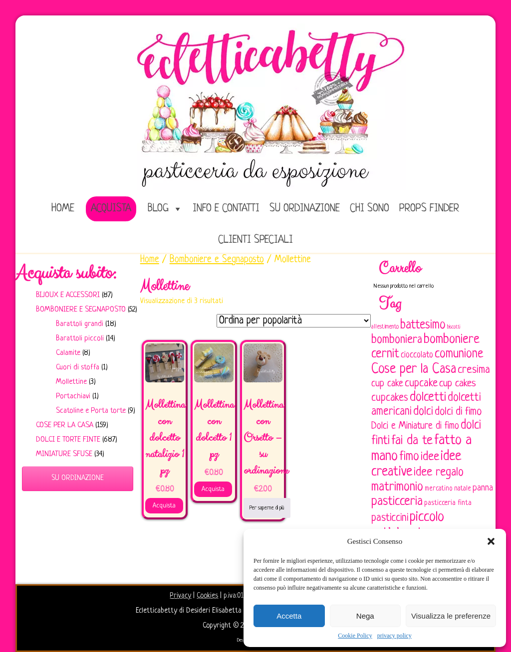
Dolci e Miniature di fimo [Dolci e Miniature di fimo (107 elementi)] (415, 426)
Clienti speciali (255, 240)
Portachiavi (73, 396)
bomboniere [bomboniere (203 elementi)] (452, 339)
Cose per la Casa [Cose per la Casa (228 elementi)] (413, 369)
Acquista (111, 208)
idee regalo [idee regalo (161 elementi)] (439, 472)
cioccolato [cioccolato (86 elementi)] (417, 355)
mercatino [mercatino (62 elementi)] (439, 488)
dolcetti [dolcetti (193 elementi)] (428, 397)
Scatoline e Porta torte (91, 411)
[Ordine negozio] (294, 320)
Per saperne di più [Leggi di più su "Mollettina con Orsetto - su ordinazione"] (267, 508)
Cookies (207, 596)
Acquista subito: (65, 273)
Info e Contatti (226, 208)
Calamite (68, 353)
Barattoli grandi (79, 324)
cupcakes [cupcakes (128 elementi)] (389, 398)
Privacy (180, 596)
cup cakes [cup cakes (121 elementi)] (457, 383)
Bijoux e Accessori (68, 295)
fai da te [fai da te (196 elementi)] (412, 441)
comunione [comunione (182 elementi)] (459, 354)
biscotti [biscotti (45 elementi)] (453, 327)
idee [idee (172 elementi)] (430, 457)
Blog (158, 208)
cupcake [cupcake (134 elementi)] (421, 383)
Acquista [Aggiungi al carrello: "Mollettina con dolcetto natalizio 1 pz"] (164, 505)
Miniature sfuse (64, 454)
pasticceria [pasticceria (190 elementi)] (397, 502)
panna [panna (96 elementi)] (483, 488)
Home (149, 259)
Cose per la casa (64, 425)
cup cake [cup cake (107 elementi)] (387, 383)
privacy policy (394, 635)
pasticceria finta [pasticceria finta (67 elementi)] (448, 503)
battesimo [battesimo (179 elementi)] (423, 325)
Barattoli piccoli (80, 338)
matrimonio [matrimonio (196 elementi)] (397, 487)
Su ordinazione (304, 208)
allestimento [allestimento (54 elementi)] (385, 327)
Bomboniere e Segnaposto (81, 310)
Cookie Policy (355, 635)
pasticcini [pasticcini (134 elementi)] (389, 518)
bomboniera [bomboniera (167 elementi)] (396, 339)
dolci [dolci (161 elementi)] (423, 411)
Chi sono (369, 208)
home (62, 208)
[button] (491, 541)
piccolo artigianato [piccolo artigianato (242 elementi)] (407, 525)
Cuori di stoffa (77, 367)
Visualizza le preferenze (451, 616)
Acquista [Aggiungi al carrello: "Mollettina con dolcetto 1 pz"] (213, 489)
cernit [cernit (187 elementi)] (385, 354)
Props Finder (429, 208)
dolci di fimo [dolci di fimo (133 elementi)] (458, 412)
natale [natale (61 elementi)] (462, 488)
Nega (365, 616)
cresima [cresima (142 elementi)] (474, 370)
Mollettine (71, 382)
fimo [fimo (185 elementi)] (409, 457)
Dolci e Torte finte (68, 440)
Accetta (288, 616)
